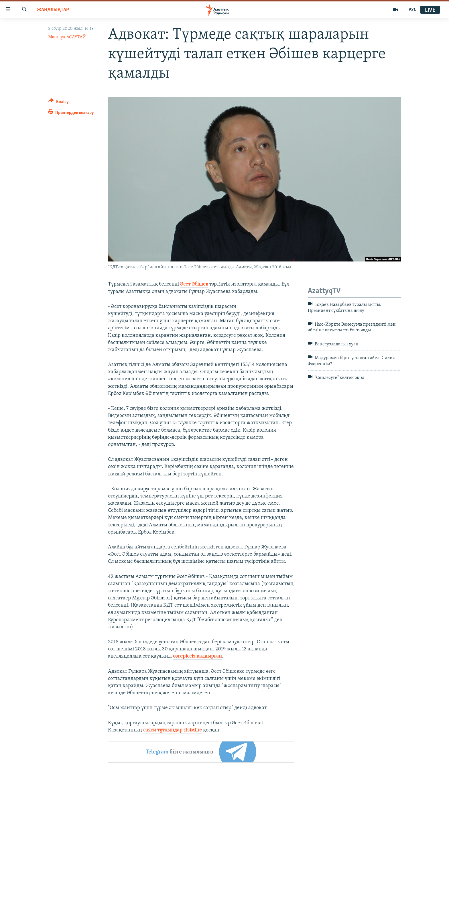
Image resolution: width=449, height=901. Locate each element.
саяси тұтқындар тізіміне (172, 730)
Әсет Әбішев (194, 284)
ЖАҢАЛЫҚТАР (53, 10)
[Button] (58, 103)
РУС (412, 9)
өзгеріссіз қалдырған (197, 656)
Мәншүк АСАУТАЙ (67, 37)
